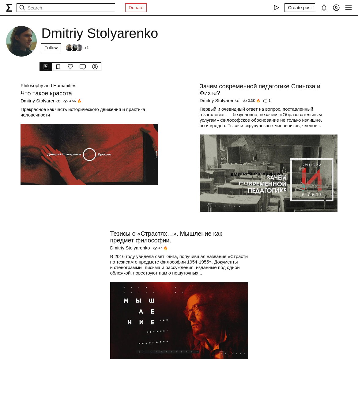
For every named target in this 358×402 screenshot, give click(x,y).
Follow (51, 47)
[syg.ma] (9, 8)
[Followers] (77, 48)
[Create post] (300, 8)
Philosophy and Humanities (48, 85)
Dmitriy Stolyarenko (40, 100)
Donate (136, 7)
